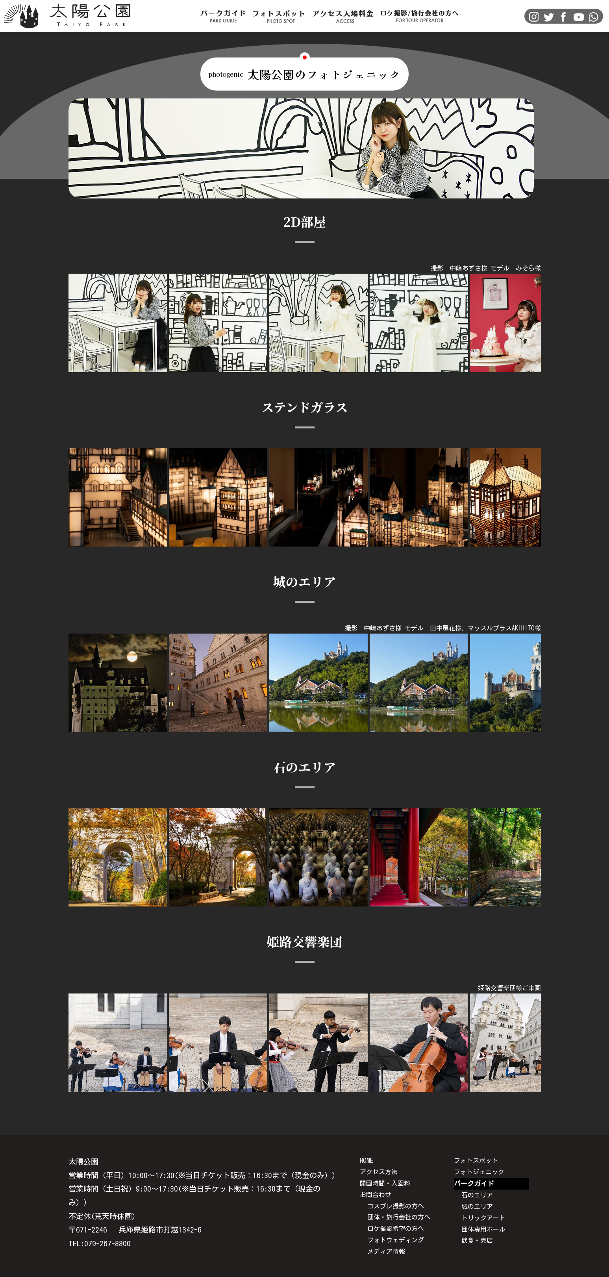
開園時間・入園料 (385, 1183)
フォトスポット (476, 1160)
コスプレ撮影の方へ (395, 1206)
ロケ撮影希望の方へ (395, 1228)
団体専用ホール (483, 1229)
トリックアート (483, 1218)
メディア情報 (386, 1251)
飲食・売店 (477, 1240)
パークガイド (474, 1183)
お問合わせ (375, 1195)
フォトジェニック (479, 1172)
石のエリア (477, 1195)
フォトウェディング (395, 1240)
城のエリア (477, 1206)
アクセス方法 (379, 1172)
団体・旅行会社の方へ (398, 1217)
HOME (366, 1160)
